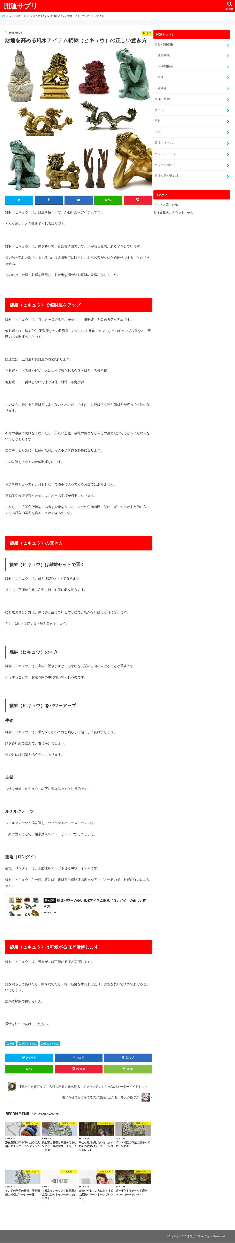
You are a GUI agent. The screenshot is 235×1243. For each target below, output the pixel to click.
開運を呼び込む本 (166, 174)
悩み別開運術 (163, 44)
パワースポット (165, 163)
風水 (157, 131)
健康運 (162, 87)
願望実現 (164, 55)
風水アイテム (51, 1043)
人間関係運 (165, 65)
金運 (11, 1043)
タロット (160, 109)
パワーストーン (165, 152)
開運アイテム (29, 1043)
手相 (157, 120)
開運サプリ (20, 6)
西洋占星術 (162, 98)
